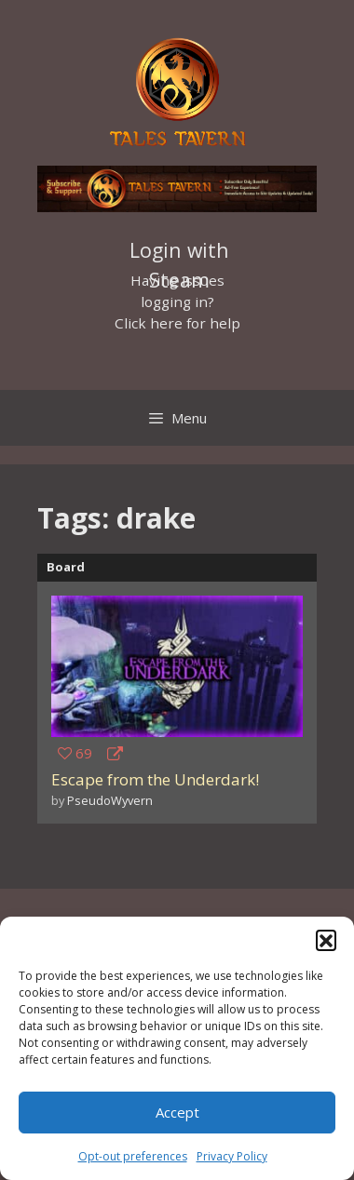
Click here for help (177, 323)
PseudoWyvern (110, 800)
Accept (177, 1112)
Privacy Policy (232, 1156)
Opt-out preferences (132, 1156)
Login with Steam (179, 252)
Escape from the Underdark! (155, 779)
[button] (326, 940)
